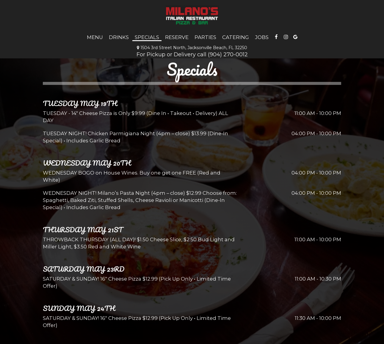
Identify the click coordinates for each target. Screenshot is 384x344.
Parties (205, 37)
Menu (95, 37)
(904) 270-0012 (228, 54)
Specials (147, 37)
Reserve (177, 37)
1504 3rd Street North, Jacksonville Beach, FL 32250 (192, 47)
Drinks (119, 37)
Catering (235, 37)
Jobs (262, 37)
